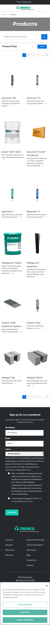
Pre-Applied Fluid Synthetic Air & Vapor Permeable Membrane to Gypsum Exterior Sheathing (38, 141)
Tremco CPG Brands (24, 2)
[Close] (47, 586)
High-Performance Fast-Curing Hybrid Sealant (38, 83)
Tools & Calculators (35, 545)
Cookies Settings (25, 604)
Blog (29, 555)
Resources (9, 550)
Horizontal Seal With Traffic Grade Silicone (12, 363)
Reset (42, 46)
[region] (25, 603)
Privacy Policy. (27, 501)
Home (3, 14)
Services (9, 545)
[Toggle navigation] (25, 2)
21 (46, 55)
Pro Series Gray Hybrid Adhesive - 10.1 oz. (38, 308)
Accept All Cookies (25, 620)
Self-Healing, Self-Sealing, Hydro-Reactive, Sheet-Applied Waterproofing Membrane (38, 252)
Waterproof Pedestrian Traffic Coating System (12, 309)
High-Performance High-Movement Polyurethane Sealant (12, 84)
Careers (30, 565)
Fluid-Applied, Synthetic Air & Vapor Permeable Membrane (12, 138)
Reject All (25, 612)
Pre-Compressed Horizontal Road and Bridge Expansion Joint (38, 364)
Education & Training (35, 540)
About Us (9, 555)
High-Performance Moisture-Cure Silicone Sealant (12, 196)
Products (9, 540)
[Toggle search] (46, 8)
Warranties (31, 550)
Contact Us (31, 560)
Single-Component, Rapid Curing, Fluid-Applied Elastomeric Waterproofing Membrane (12, 250)
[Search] (22, 37)
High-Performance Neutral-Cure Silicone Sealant (38, 196)
